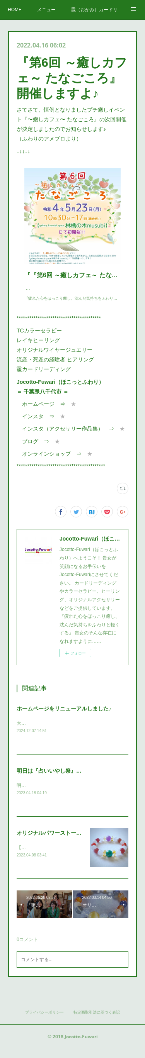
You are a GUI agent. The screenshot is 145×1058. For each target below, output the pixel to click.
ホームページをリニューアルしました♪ (64, 716)
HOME (15, 9)
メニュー (46, 9)
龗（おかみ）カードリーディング (94, 9)
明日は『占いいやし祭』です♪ (53, 779)
